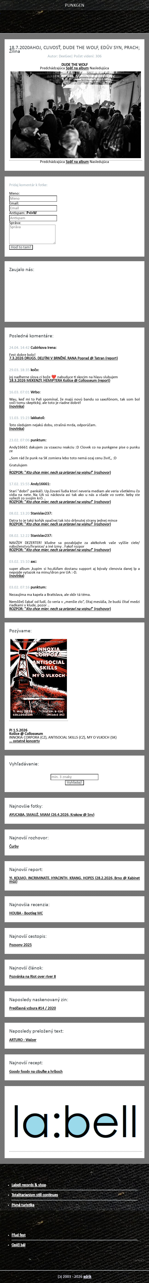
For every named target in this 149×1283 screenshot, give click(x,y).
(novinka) (16, 407)
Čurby (14, 847)
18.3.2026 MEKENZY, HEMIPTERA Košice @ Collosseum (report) (59, 381)
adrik (87, 1277)
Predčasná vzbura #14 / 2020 (32, 1008)
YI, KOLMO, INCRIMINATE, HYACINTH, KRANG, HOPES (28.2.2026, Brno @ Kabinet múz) (74, 880)
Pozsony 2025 (20, 945)
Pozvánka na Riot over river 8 (32, 977)
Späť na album (77, 68)
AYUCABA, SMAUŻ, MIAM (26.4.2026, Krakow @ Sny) (51, 815)
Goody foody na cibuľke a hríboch (36, 1072)
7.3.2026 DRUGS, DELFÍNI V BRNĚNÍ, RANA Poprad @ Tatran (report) (63, 358)
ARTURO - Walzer (22, 1040)
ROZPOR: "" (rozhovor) (60, 473)
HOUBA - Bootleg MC (26, 913)
